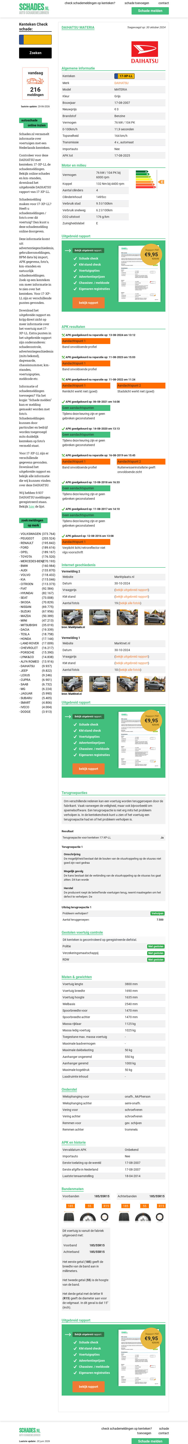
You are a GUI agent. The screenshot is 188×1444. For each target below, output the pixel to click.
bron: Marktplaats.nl (73, 627)
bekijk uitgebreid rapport (131, 590)
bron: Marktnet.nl (72, 693)
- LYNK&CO (35, 657)
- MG (35, 689)
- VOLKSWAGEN (35, 534)
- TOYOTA (35, 556)
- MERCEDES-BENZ (35, 561)
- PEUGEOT (35, 538)
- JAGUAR (35, 693)
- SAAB (35, 684)
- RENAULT (35, 543)
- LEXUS (35, 675)
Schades (34, 8)
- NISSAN (35, 607)
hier (32, 506)
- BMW (35, 566)
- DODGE (35, 712)
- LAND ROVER (35, 643)
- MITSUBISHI (35, 625)
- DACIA (35, 629)
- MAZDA (35, 616)
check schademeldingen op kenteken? (90, 3)
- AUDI (35, 570)
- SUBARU (35, 698)
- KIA (35, 579)
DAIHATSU (121, 83)
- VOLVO (35, 575)
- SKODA (35, 602)
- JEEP (35, 670)
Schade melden (150, 11)
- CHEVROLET (35, 648)
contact (163, 3)
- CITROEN (35, 584)
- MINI (35, 620)
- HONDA (35, 639)
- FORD (35, 547)
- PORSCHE (35, 652)
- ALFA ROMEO (35, 661)
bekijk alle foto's (130, 603)
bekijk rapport (88, 302)
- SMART (35, 702)
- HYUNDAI (35, 593)
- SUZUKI (35, 611)
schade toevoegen (137, 3)
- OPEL (35, 552)
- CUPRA (35, 680)
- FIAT (35, 588)
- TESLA (35, 634)
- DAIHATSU (35, 666)
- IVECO (35, 707)
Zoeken (35, 53)
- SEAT (35, 597)
